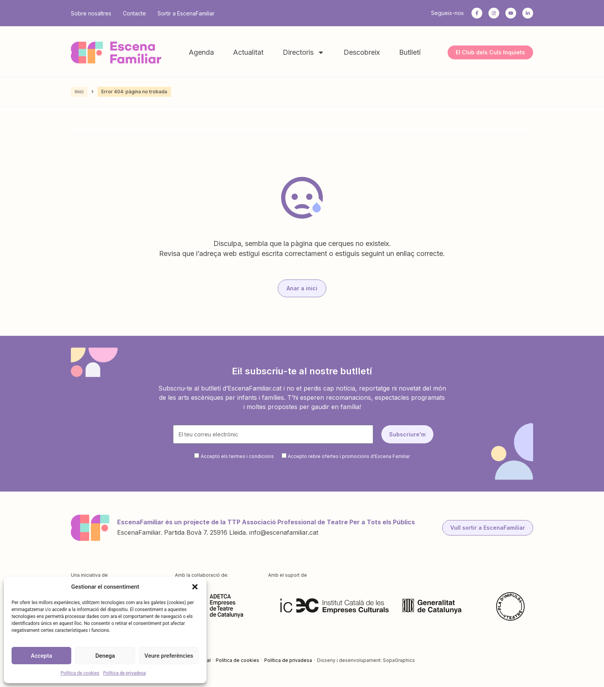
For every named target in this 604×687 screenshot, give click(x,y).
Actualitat (248, 52)
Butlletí (410, 52)
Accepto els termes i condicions (237, 456)
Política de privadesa (124, 673)
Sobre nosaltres (91, 13)
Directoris (303, 52)
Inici (79, 91)
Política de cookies (79, 673)
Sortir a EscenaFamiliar (186, 13)
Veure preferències (168, 655)
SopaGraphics (399, 660)
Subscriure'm (407, 434)
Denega (105, 655)
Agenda (201, 52)
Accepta (41, 655)
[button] (195, 587)
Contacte (134, 13)
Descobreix (362, 52)
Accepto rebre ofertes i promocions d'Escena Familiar (349, 456)
